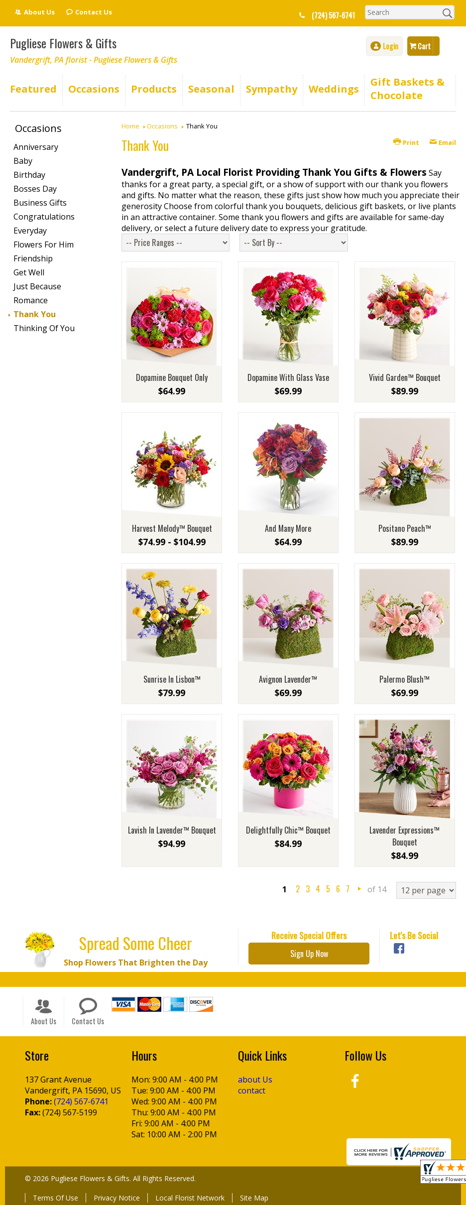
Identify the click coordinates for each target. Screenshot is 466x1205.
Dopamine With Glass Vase (288, 377)
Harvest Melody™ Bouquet (172, 528)
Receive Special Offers (309, 935)
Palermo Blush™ (404, 679)
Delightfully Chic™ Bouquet (288, 830)
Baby (22, 160)
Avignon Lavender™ (288, 679)
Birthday (29, 174)
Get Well (28, 272)
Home (130, 125)
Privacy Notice (117, 1198)
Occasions (162, 125)
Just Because (37, 286)
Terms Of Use (55, 1198)
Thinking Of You (44, 328)
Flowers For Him (43, 244)
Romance (30, 300)
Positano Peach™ (404, 528)
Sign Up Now (309, 954)
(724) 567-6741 (333, 15)
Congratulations (44, 216)
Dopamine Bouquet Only (172, 377)
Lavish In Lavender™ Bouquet (172, 830)
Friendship (33, 258)
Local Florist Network (190, 1198)
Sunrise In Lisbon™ (172, 679)
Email (442, 142)
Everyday (30, 230)
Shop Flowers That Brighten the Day (136, 962)
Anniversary (35, 146)
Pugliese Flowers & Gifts (63, 43)
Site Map (254, 1198)
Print (406, 142)
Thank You (34, 314)
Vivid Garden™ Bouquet (405, 377)
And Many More (288, 528)
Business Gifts (40, 202)
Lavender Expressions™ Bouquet (404, 836)
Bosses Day (35, 188)
